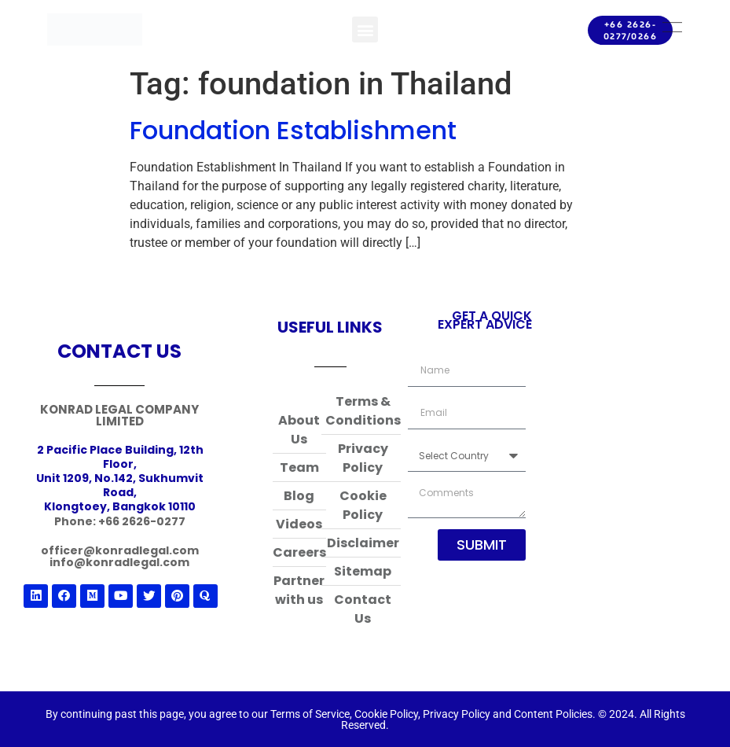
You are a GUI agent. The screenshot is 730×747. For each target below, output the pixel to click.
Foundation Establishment (293, 130)
